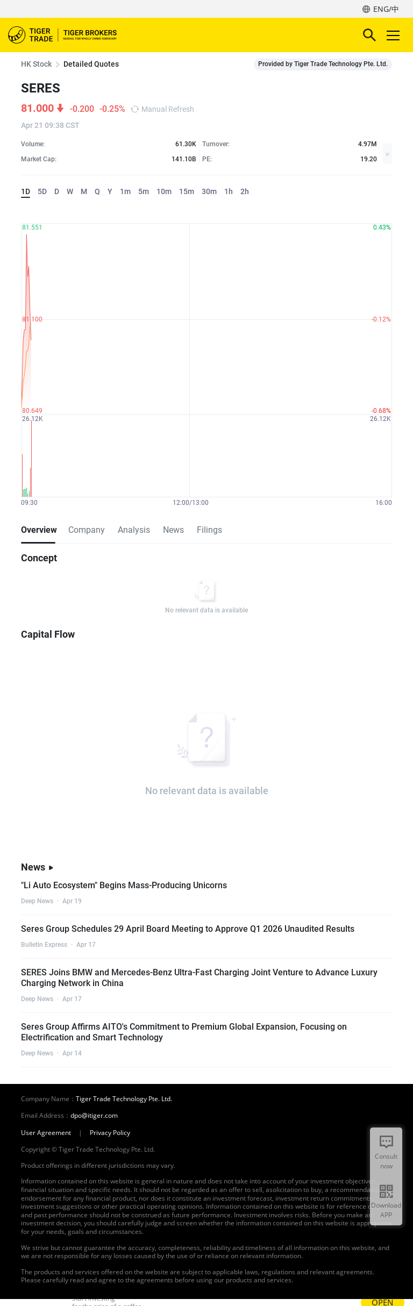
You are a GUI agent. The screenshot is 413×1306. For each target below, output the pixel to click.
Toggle (391, 35)
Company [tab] (86, 530)
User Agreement (46, 1133)
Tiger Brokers (70, 35)
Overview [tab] (38, 530)
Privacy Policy (110, 1133)
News (37, 867)
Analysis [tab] (134, 530)
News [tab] (173, 530)
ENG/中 (386, 9)
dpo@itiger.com (94, 1115)
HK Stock (36, 64)
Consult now (386, 1161)
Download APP (386, 1210)
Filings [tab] (209, 530)
